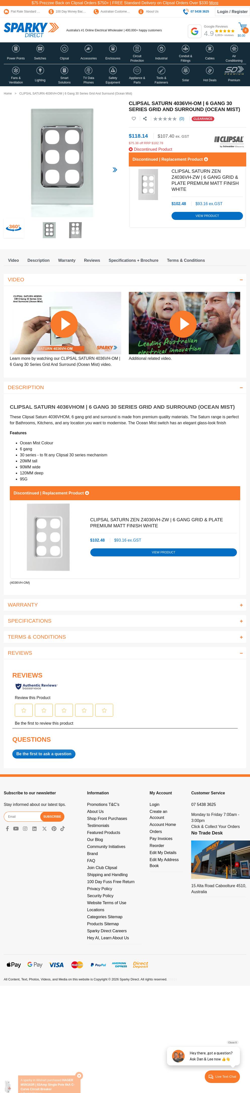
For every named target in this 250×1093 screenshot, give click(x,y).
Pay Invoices (161, 838)
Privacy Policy (99, 889)
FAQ (91, 861)
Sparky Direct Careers (107, 931)
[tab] (13, 260)
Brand (92, 854)
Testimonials (98, 825)
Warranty (66, 260)
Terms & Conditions (186, 260)
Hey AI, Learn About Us (108, 938)
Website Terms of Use (106, 903)
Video (13, 260)
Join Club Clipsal (102, 868)
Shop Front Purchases (107, 818)
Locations (95, 910)
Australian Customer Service (116, 11)
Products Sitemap (103, 924)
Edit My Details (163, 853)
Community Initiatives (106, 847)
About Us (148, 11)
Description (38, 260)
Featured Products (103, 832)
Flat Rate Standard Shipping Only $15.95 (35, 11)
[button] (16, 53)
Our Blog (95, 839)
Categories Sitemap (104, 917)
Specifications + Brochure (133, 260)
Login (154, 804)
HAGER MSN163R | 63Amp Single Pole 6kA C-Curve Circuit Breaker (47, 1075)
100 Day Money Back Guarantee (74, 11)
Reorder (157, 846)
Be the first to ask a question (43, 754)
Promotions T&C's (103, 804)
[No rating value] (166, 119)
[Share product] (145, 118)
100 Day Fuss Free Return (111, 882)
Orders (156, 831)
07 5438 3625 (203, 804)
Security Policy (100, 896)
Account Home (163, 824)
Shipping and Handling (107, 875)
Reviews (92, 260)
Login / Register (232, 12)
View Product (207, 216)
